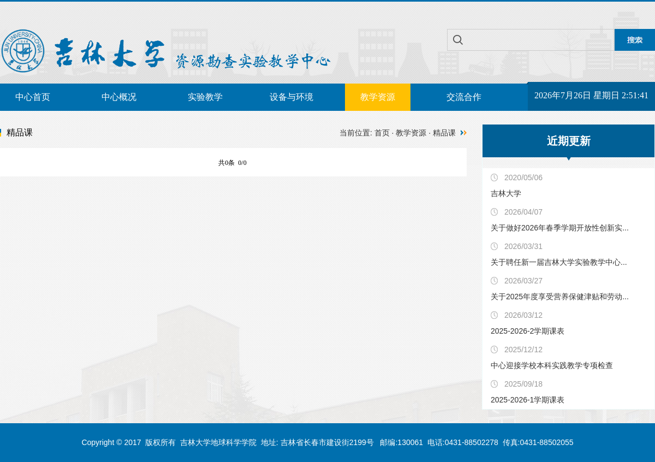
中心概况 (119, 97)
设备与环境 (291, 97)
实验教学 (205, 97)
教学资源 (377, 97)
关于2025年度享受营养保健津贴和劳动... (560, 296)
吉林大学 (506, 193)
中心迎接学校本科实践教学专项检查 (552, 365)
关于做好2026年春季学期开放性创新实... (560, 227)
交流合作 (463, 97)
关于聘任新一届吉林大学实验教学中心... (559, 262)
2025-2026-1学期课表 (527, 399)
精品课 (444, 132)
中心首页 (32, 97)
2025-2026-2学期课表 (527, 331)
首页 (382, 132)
